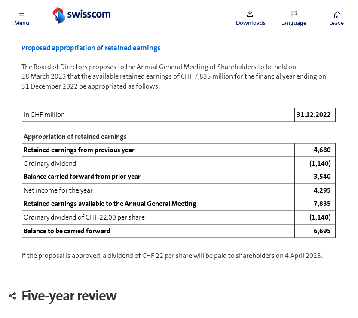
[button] (21, 15)
